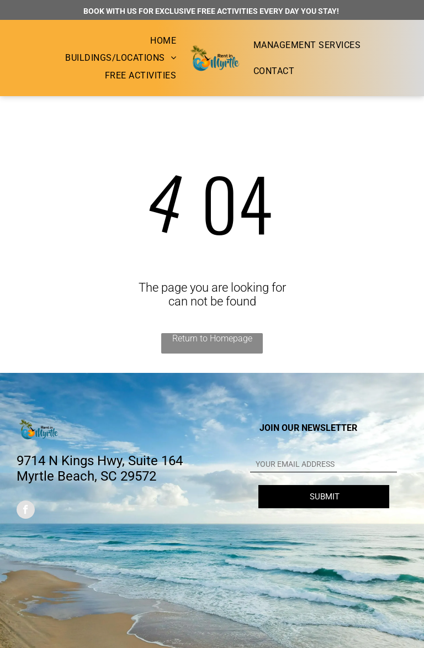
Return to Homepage (212, 338)
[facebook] (26, 511)
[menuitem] (163, 40)
